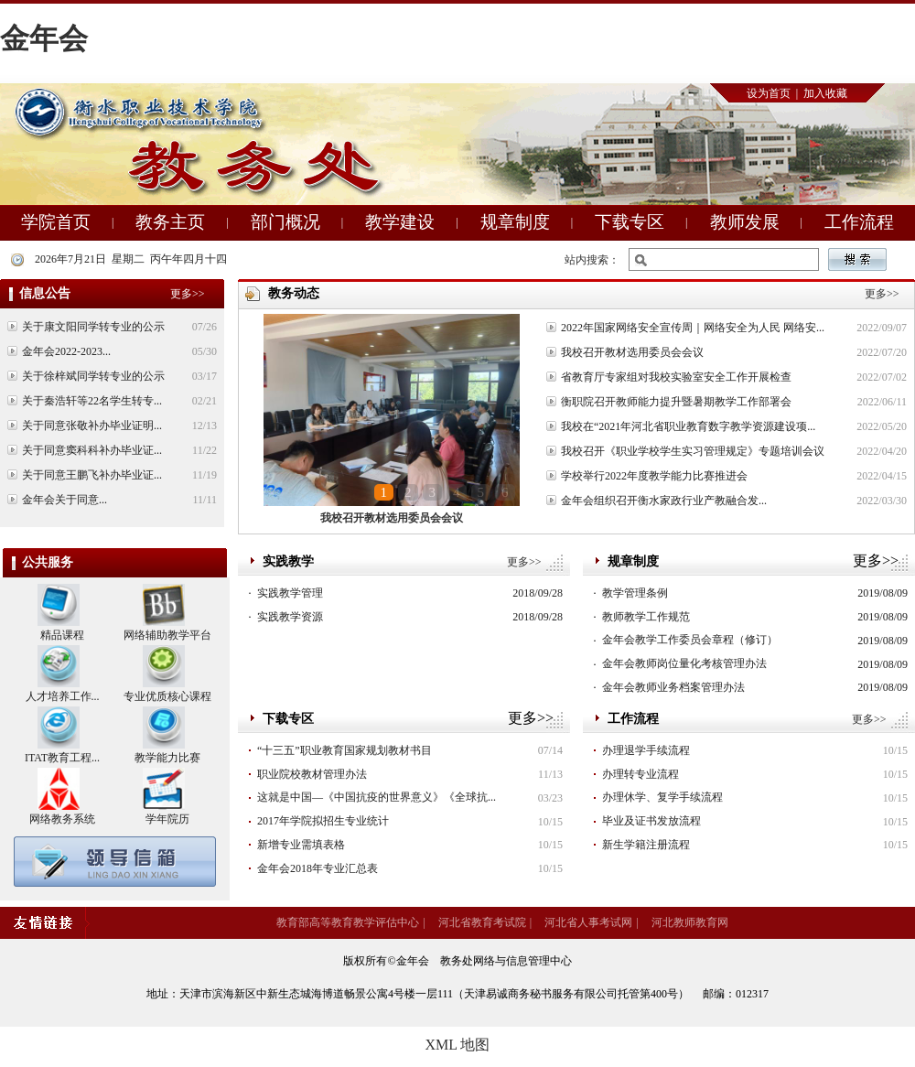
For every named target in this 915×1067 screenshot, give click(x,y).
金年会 (44, 38)
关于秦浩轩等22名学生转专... (92, 400)
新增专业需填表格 (301, 844)
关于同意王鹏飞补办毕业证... (92, 475)
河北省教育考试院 (482, 922)
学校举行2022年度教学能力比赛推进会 (654, 475)
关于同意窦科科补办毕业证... (92, 450)
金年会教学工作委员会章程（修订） (690, 639)
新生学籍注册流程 (646, 844)
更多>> (524, 561)
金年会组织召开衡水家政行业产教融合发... (664, 500)
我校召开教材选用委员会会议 (391, 518)
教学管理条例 (635, 593)
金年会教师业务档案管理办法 (673, 687)
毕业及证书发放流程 (651, 820)
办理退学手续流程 (646, 750)
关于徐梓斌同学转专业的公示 (93, 376)
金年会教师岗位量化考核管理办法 (684, 663)
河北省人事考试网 (588, 922)
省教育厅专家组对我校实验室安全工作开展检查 (676, 377)
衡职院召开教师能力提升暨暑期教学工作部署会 (676, 401)
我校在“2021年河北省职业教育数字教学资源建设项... (688, 426)
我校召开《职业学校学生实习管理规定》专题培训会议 (692, 451)
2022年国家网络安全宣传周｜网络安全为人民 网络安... (692, 327)
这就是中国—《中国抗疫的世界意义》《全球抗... (376, 797)
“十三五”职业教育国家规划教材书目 (344, 750)
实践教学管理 (290, 593)
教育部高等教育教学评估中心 (347, 922)
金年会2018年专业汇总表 (317, 868)
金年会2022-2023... (66, 351)
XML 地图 (457, 1044)
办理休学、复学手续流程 (662, 797)
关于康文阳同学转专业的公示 (93, 326)
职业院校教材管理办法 (312, 774)
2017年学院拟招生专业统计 (323, 820)
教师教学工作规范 (646, 616)
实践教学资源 (290, 616)
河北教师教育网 (689, 922)
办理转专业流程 (640, 774)
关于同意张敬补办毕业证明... (92, 425)
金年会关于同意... (64, 499)
